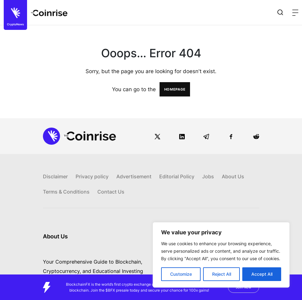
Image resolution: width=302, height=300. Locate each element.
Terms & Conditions (66, 192)
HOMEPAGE (175, 89)
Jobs (208, 176)
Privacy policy (92, 176)
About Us (233, 176)
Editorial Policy (176, 176)
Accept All (261, 274)
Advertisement (133, 176)
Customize (181, 274)
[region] (221, 255)
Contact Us (110, 192)
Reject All (221, 274)
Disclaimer (55, 176)
